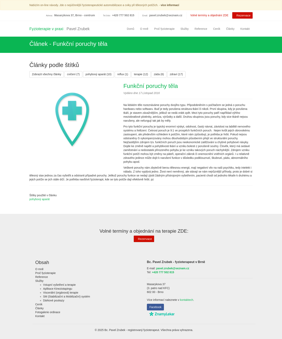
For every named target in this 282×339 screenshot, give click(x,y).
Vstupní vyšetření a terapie (59, 284)
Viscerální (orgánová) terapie (60, 292)
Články (230, 28)
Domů (130, 28)
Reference (201, 28)
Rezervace (241, 15)
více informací (170, 5)
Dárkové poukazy (53, 300)
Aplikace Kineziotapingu (57, 288)
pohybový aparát (39, 199)
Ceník (216, 28)
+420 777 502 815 (163, 272)
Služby (185, 28)
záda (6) (159, 74)
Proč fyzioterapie (164, 28)
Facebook (155, 307)
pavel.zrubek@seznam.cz (165, 15)
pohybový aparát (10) (98, 74)
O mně (144, 28)
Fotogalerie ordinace (47, 312)
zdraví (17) (176, 74)
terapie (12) (141, 74)
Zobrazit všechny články (46, 74)
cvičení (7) (73, 74)
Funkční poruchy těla (150, 86)
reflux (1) (122, 74)
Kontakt (245, 28)
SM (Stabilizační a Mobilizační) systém (66, 296)
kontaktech (186, 299)
